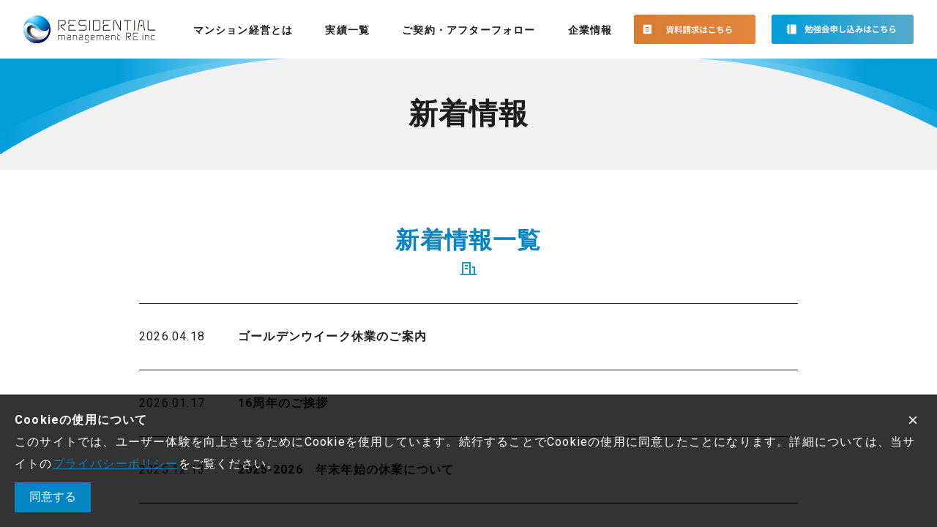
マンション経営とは (243, 30)
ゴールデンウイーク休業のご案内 (332, 336)
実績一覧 (347, 30)
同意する (52, 496)
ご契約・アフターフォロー (468, 30)
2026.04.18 (172, 336)
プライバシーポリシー (116, 464)
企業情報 (590, 30)
